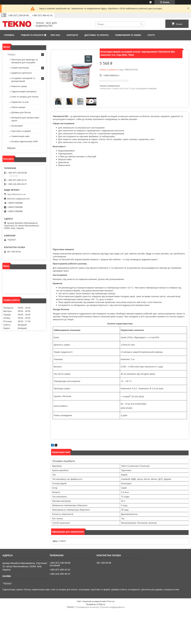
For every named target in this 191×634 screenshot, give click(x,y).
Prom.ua (110, 601)
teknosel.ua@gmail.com (18, 198)
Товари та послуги (32, 35)
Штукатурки (17, 125)
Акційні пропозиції (20, 67)
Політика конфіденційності (113, 607)
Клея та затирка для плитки (24, 96)
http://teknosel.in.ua (16, 194)
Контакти (72, 35)
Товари (11, 54)
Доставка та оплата (96, 35)
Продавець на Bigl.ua (95, 604)
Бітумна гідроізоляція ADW (24, 141)
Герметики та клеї (20, 102)
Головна (9, 35)
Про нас (55, 35)
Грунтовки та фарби (21, 131)
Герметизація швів (20, 136)
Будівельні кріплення (21, 73)
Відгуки (11, 148)
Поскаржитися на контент (87, 607)
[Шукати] (141, 24)
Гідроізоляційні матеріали (23, 91)
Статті (151, 35)
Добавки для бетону (21, 112)
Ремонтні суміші (19, 86)
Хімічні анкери (18, 107)
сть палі (148, 337)
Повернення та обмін (128, 35)
